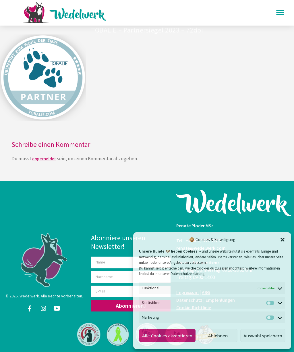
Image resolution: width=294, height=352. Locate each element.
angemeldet (44, 158)
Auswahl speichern (262, 335)
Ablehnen (218, 335)
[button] (282, 240)
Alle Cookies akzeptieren (167, 335)
